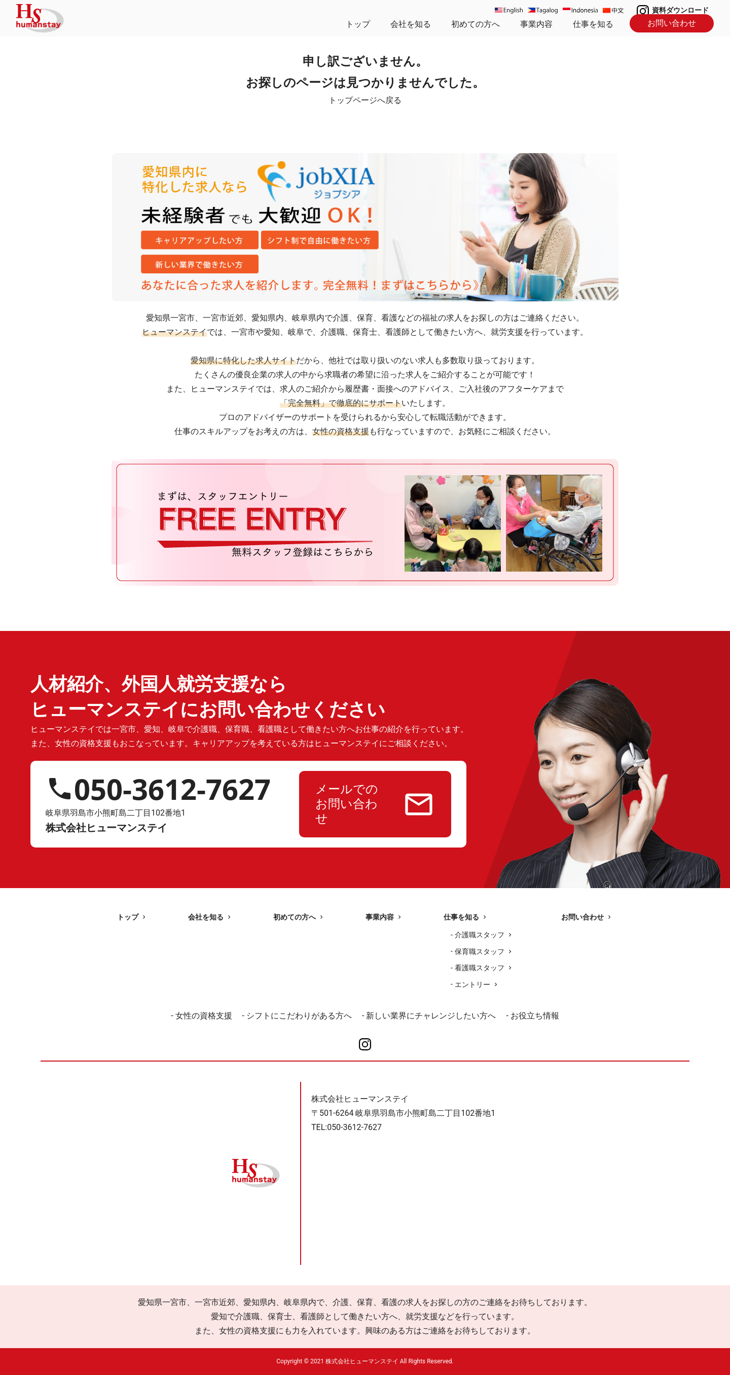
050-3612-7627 (172, 788)
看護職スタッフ (479, 967)
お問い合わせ (671, 23)
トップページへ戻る (365, 100)
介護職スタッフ (479, 934)
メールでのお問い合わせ (346, 804)
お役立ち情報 (534, 1015)
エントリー (472, 984)
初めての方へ (475, 24)
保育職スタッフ (479, 951)
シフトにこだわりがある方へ (299, 1015)
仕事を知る (593, 24)
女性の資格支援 (203, 1015)
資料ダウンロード (680, 10)
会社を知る (410, 24)
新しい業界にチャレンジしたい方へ (431, 1015)
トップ (358, 24)
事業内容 (536, 24)
